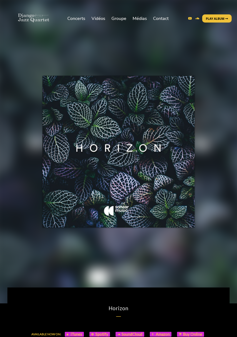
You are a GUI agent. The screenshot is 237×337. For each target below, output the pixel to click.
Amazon (161, 334)
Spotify (99, 334)
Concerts (76, 18)
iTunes (74, 334)
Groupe (118, 18)
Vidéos (98, 18)
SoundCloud (129, 334)
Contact (161, 18)
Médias (140, 18)
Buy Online (190, 334)
